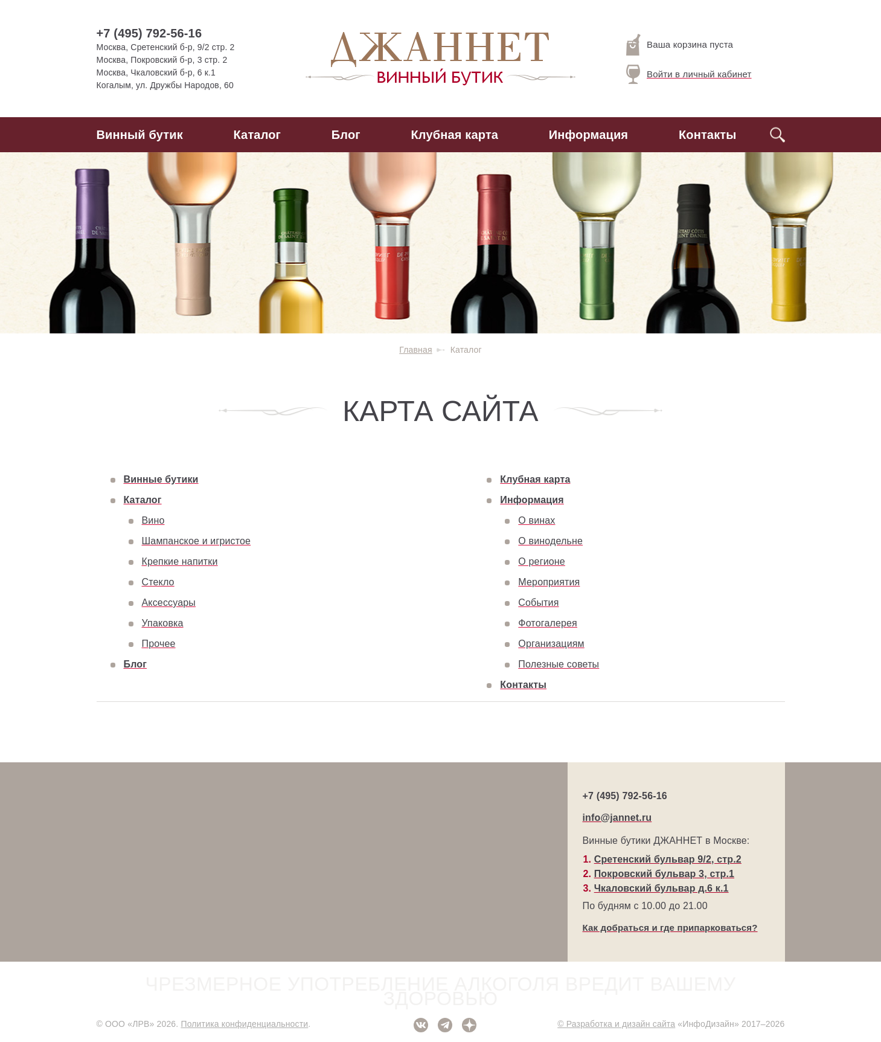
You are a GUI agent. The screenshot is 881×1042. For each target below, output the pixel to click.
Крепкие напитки (180, 561)
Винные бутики (161, 479)
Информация (588, 134)
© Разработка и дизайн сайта (616, 1024)
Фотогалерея (547, 623)
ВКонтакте (421, 1025)
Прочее (159, 643)
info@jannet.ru (617, 817)
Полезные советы (558, 664)
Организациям (551, 643)
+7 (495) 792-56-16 (149, 33)
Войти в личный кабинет (689, 74)
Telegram (445, 1025)
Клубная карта (455, 134)
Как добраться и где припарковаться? (670, 927)
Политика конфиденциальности (244, 1024)
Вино (153, 520)
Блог (346, 134)
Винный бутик (140, 134)
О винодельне (550, 541)
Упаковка (163, 623)
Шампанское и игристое (196, 541)
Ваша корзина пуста (679, 45)
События (538, 602)
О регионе (541, 561)
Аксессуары (169, 602)
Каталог (257, 134)
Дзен (469, 1025)
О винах (536, 520)
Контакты (708, 134)
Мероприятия (549, 582)
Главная (415, 350)
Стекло (158, 582)
